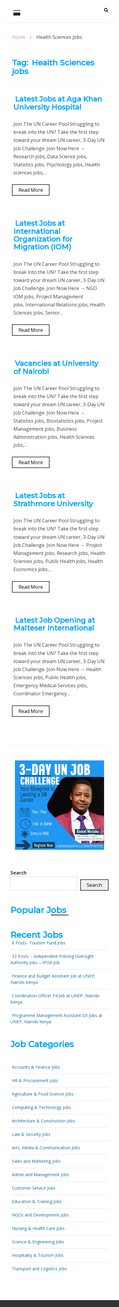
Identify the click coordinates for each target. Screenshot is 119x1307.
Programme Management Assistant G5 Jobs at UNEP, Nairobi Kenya (56, 1018)
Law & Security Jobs (31, 1134)
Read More (30, 190)
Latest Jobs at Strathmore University (53, 499)
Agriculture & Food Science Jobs (43, 1094)
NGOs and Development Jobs (40, 1215)
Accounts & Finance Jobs (36, 1067)
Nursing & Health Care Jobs (38, 1228)
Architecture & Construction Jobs (43, 1121)
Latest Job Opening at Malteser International (54, 624)
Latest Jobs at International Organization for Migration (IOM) (42, 235)
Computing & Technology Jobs (41, 1107)
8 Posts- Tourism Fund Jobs (39, 943)
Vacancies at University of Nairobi (55, 367)
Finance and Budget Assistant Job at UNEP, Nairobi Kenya (52, 979)
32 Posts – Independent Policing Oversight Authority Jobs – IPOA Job (52, 959)
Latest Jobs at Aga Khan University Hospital (57, 103)
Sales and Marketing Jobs (36, 1161)
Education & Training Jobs (37, 1201)
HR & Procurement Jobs (35, 1080)
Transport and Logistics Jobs (39, 1268)
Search (18, 872)
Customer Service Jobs (33, 1188)
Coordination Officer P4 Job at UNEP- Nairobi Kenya (54, 999)
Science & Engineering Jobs (38, 1242)
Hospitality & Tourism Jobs (38, 1255)
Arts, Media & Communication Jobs (46, 1147)
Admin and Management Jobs (40, 1174)
